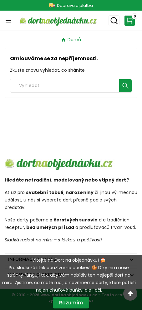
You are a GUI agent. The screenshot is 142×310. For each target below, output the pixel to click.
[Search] (64, 85)
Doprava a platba (75, 5)
